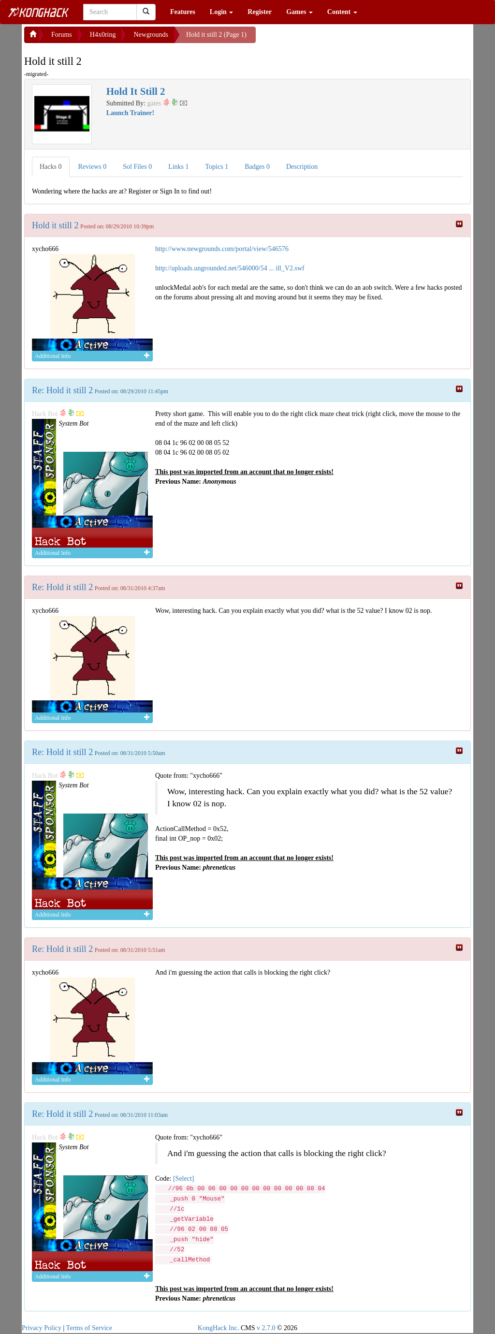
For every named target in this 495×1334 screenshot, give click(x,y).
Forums (61, 34)
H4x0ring (103, 34)
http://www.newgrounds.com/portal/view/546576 (222, 248)
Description (302, 166)
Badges (257, 166)
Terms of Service (89, 1328)
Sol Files (137, 166)
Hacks (51, 166)
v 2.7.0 (266, 1328)
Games (299, 11)
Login (221, 11)
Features (182, 11)
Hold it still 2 (55, 225)
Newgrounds (150, 34)
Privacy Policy (41, 1328)
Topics (217, 166)
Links (178, 166)
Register (260, 11)
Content (342, 11)
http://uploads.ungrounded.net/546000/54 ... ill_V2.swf (230, 268)
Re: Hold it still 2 (62, 390)
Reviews (92, 166)
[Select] (183, 1178)
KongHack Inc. (218, 1328)
